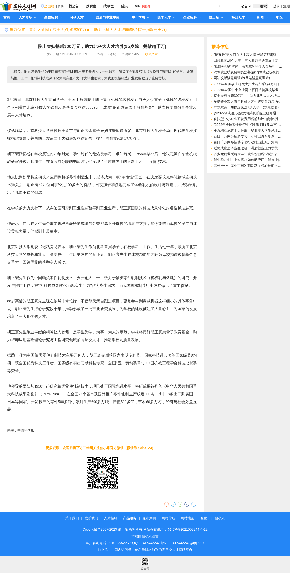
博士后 (216, 17)
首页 (6, 17)
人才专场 (27, 17)
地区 (281, 17)
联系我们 (91, 518)
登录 (276, 6)
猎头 (124, 6)
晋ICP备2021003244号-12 (187, 529)
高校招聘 (53, 17)
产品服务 (130, 518)
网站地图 (187, 518)
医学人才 (166, 17)
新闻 (262, 17)
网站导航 (168, 518)
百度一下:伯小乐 (212, 518)
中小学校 (140, 17)
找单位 (108, 6)
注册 (286, 6)
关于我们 (72, 518)
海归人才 (240, 17)
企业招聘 (192, 17)
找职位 (91, 6)
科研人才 (78, 17)
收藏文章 (151, 54)
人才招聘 (110, 518)
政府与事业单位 (109, 17)
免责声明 (149, 518)
